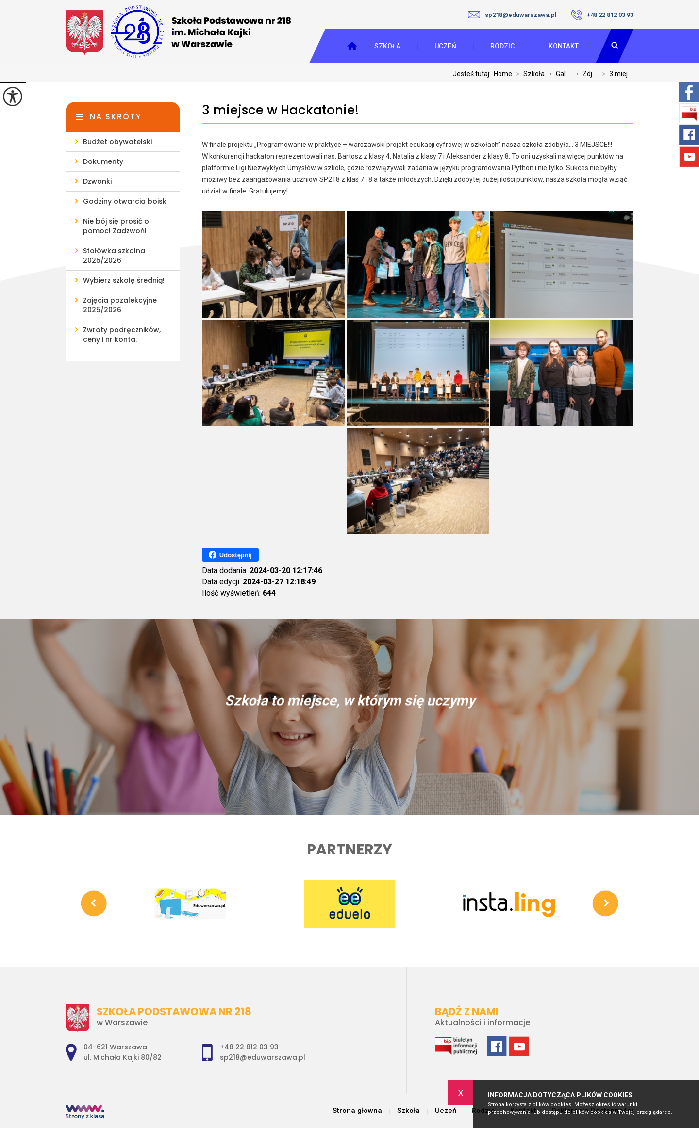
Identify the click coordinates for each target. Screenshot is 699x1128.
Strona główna (357, 1110)
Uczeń (445, 46)
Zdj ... (584, 73)
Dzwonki (97, 181)
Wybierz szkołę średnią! (124, 280)
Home (503, 73)
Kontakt (564, 46)
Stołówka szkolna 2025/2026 (114, 255)
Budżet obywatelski (117, 141)
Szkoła (387, 46)
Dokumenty (103, 161)
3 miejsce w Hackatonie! (280, 110)
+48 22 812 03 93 (602, 15)
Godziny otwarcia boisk (124, 201)
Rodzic (502, 46)
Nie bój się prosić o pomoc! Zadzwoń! (116, 226)
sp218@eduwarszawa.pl (512, 14)
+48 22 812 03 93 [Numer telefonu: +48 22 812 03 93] (249, 1047)
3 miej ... (615, 73)
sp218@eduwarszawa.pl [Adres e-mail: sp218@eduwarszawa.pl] (262, 1057)
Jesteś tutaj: (473, 73)
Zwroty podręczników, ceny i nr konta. (122, 334)
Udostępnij (230, 555)
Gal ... (558, 73)
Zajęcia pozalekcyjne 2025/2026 (120, 305)
